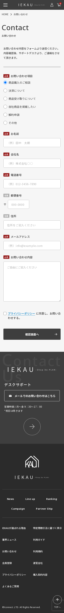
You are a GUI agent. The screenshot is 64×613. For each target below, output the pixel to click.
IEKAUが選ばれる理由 (14, 528)
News (10, 499)
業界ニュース (9, 539)
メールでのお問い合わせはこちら (32, 396)
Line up (30, 499)
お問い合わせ (9, 551)
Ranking (51, 499)
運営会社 (38, 563)
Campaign (18, 508)
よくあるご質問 (10, 586)
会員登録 (7, 563)
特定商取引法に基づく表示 (47, 528)
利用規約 (38, 551)
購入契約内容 (40, 574)
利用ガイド (39, 539)
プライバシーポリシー (21, 313)
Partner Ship (44, 508)
